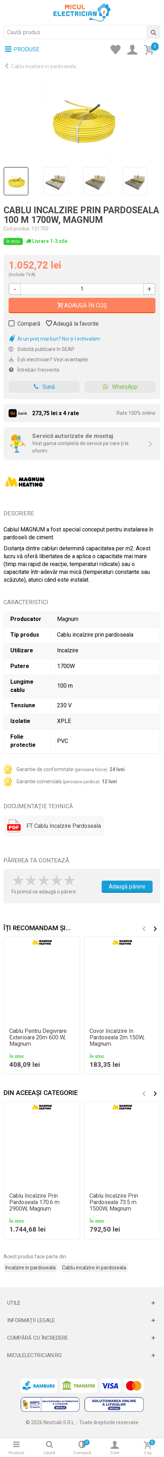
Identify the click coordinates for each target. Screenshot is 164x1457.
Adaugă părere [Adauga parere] (127, 886)
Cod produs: (17, 228)
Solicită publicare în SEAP (42, 349)
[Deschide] (82, 1302)
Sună (44, 387)
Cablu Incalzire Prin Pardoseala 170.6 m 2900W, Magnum (34, 1202)
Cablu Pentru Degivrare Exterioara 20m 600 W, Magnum (38, 1037)
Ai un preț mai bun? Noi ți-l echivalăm (54, 339)
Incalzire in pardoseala (30, 1267)
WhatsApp (120, 387)
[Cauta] (153, 32)
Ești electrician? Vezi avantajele (48, 359)
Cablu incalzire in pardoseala (43, 66)
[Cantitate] (82, 289)
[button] (155, 928)
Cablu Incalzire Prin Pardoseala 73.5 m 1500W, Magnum (113, 1202)
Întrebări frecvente (34, 370)
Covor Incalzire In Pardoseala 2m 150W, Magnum (116, 1037)
